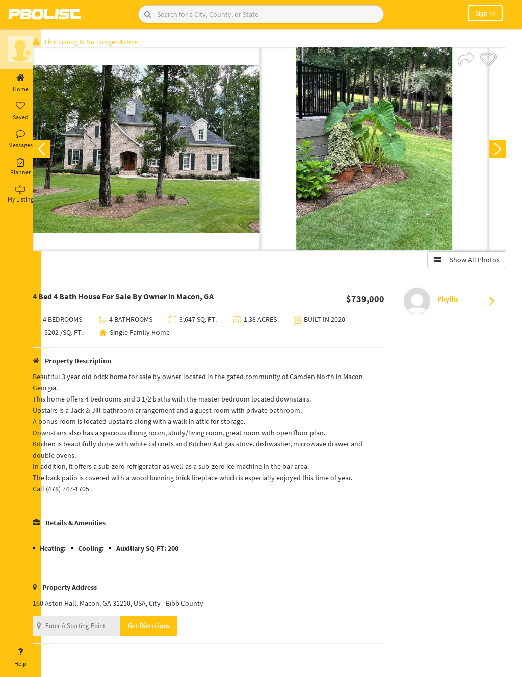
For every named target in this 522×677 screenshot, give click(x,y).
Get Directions (165, 627)
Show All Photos (465, 261)
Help (20, 657)
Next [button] (495, 151)
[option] (162, 151)
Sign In (485, 13)
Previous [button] (57, 151)
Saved (20, 111)
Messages (20, 139)
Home (20, 83)
